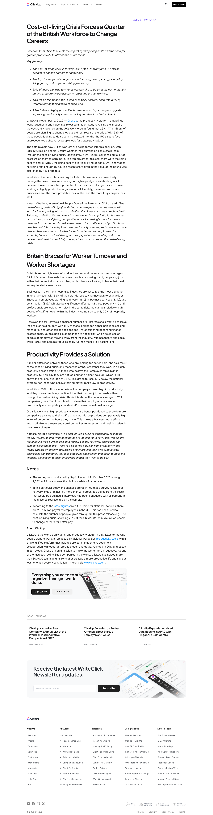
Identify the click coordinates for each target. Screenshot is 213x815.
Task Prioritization (133, 784)
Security (153, 812)
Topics (87, 4)
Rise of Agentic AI (101, 741)
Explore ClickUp (69, 4)
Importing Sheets (133, 779)
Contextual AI (66, 735)
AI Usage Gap (99, 784)
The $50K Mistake (166, 735)
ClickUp (72, 120)
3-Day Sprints (164, 741)
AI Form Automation (69, 773)
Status (140, 812)
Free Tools (32, 773)
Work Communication (103, 779)
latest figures (62, 506)
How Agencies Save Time (170, 784)
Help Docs (32, 779)
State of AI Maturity (102, 762)
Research (97, 728)
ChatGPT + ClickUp (134, 746)
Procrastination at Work (104, 735)
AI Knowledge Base (69, 751)
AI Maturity (65, 746)
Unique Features (133, 735)
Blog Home (51, 4)
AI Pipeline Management (72, 779)
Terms (182, 812)
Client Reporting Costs (103, 751)
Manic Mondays (165, 746)
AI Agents (32, 768)
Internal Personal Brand (169, 779)
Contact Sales (62, 591)
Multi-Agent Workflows (71, 784)
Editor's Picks (164, 728)
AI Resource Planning (70, 741)
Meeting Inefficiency (102, 746)
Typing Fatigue (100, 768)
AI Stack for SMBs (69, 768)
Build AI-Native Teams (168, 773)
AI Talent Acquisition (70, 757)
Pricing (31, 741)
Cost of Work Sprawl (102, 773)
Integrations (33, 762)
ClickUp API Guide (134, 757)
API (29, 784)
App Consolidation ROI (169, 751)
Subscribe (108, 688)
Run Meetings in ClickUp (137, 751)
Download (32, 751)
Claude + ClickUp (133, 741)
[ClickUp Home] (33, 719)
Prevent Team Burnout (168, 757)
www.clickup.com (94, 562)
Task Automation (133, 768)
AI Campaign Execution (71, 762)
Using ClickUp (132, 728)
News (99, 4)
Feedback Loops (166, 762)
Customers (33, 757)
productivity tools (107, 538)
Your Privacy (168, 812)
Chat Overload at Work (104, 757)
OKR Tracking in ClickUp (137, 762)
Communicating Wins (168, 768)
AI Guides (65, 728)
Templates (33, 746)
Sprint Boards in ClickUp (137, 773)
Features (32, 735)
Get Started (179, 4)
